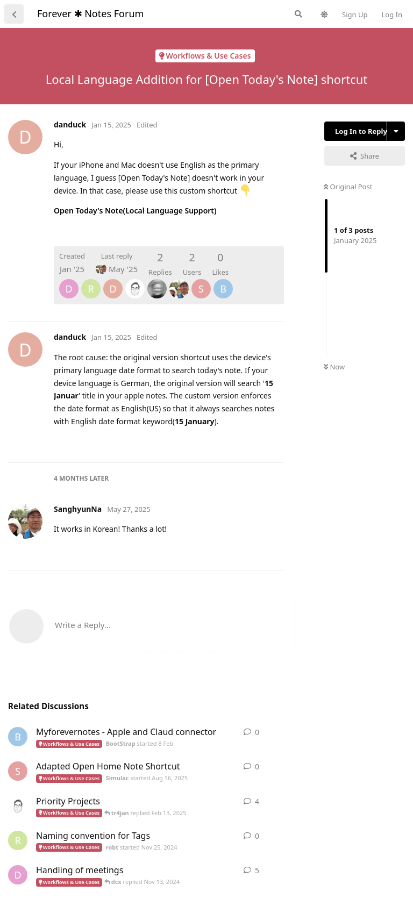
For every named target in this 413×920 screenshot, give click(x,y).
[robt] (91, 281)
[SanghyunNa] (179, 281)
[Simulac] (201, 281)
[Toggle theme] (324, 14)
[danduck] (113, 281)
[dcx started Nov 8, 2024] (17, 875)
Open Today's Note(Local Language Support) (135, 210)
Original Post (348, 186)
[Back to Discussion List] (14, 14)
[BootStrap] (223, 281)
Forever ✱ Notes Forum (90, 13)
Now (334, 367)
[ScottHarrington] (135, 281)
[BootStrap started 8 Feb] (17, 736)
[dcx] (69, 281)
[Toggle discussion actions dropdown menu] (396, 131)
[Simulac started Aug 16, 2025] (17, 771)
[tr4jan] (157, 281)
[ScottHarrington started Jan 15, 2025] (17, 806)
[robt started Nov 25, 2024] (17, 840)
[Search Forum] (298, 14)
